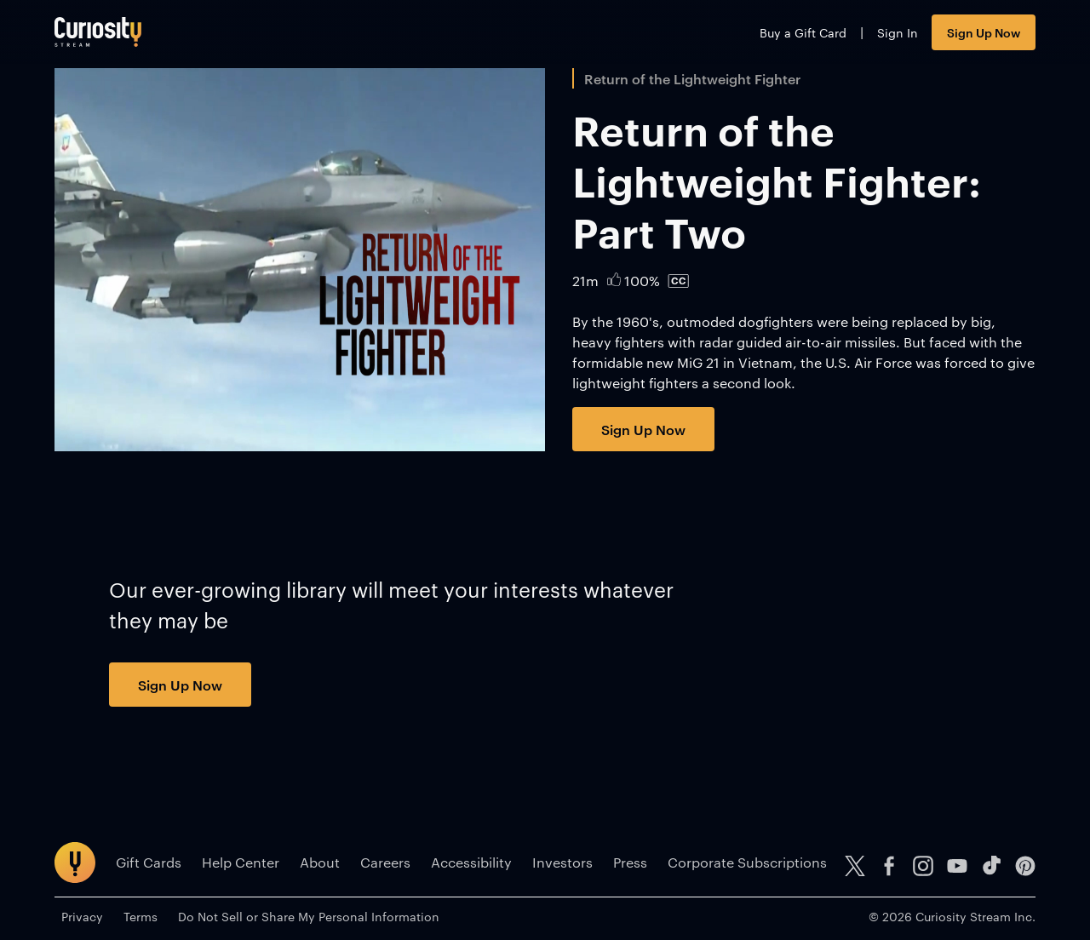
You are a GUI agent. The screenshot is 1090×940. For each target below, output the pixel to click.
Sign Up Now (983, 32)
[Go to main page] (98, 31)
